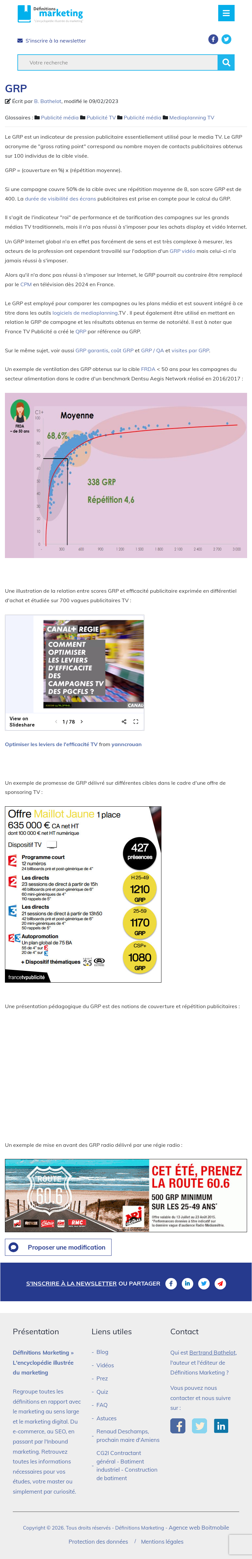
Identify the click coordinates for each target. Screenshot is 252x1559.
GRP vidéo (182, 251)
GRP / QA (152, 350)
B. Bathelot (47, 101)
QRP (80, 331)
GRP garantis (91, 350)
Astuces (106, 1418)
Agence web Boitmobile (199, 1527)
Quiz (102, 1391)
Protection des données (98, 1541)
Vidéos (105, 1365)
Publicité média (60, 117)
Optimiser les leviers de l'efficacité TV (51, 744)
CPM (26, 284)
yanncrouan (127, 744)
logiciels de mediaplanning (85, 312)
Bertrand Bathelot (212, 1352)
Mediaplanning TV (191, 117)
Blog (102, 1351)
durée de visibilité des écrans (60, 198)
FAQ (102, 1404)
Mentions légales (162, 1541)
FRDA (148, 369)
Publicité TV (101, 117)
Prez (102, 1378)
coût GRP (122, 350)
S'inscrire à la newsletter (51, 40)
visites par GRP (190, 350)
